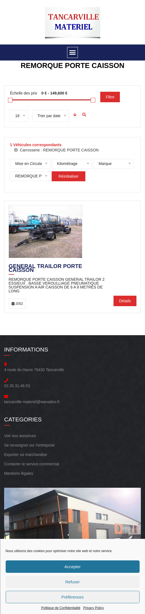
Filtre (110, 97)
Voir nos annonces (20, 436)
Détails (125, 301)
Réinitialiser (68, 176)
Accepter (72, 566)
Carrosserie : (56, 150)
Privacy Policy (93, 608)
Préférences (72, 597)
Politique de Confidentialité (60, 608)
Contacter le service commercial (31, 464)
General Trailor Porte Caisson (45, 268)
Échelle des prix (23, 93)
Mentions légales (18, 473)
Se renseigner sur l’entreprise (29, 445)
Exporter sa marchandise (25, 454)
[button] (72, 52)
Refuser (72, 581)
